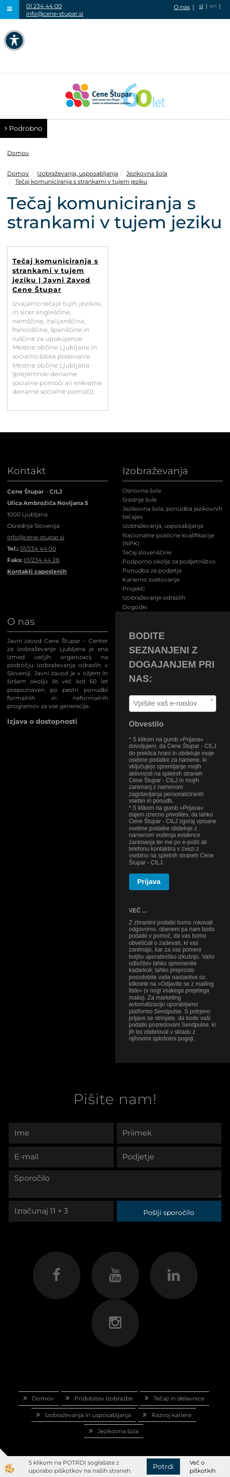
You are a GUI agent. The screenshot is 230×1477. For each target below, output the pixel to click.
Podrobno (23, 128)
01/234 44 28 (42, 560)
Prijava (148, 881)
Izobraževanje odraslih (153, 597)
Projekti (133, 588)
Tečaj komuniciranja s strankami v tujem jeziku (81, 181)
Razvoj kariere (171, 1415)
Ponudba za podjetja (151, 570)
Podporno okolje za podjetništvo (169, 561)
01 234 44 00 (44, 6)
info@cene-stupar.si (54, 13)
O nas (182, 6)
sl (201, 6)
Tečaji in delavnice (178, 1398)
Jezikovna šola (146, 173)
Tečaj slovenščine (146, 552)
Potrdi (163, 1466)
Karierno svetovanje (151, 579)
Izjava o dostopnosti (42, 721)
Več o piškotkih (203, 1466)
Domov (18, 152)
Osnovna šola (141, 490)
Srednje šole (139, 499)
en (213, 6)
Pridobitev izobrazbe (103, 1398)
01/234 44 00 (38, 548)
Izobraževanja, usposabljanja (77, 173)
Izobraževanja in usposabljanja (88, 1415)
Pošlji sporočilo (168, 1212)
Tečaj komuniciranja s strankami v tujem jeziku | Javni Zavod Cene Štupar (55, 275)
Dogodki (134, 607)
